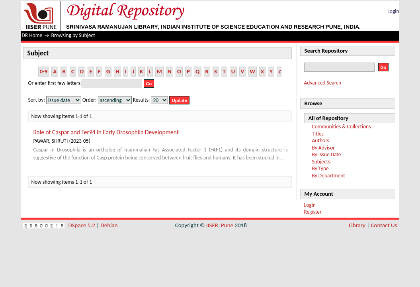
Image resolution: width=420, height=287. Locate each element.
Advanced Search (323, 82)
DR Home (32, 35)
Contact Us (384, 225)
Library (357, 225)
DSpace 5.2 (82, 225)
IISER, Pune (219, 225)
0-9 (43, 71)
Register (313, 211)
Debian (109, 225)
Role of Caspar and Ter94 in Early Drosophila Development (106, 132)
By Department (328, 175)
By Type (320, 168)
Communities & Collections (341, 126)
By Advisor (323, 147)
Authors (320, 140)
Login (393, 11)
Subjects (321, 161)
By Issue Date (326, 154)
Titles (318, 133)
